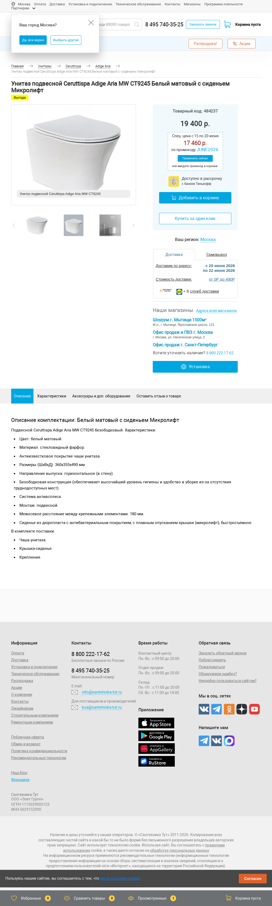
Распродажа (22, 681)
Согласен (252, 878)
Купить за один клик (195, 218)
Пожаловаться (212, 667)
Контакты (172, 4)
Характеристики (51, 396)
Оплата (40, 4)
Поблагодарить (212, 660)
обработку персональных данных (179, 850)
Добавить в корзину (195, 197)
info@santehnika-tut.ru (102, 692)
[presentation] (14, 225)
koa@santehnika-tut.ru (102, 707)
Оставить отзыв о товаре (159, 396)
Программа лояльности (223, 4)
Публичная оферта (27, 737)
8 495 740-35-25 (164, 24)
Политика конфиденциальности (39, 751)
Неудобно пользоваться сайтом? (228, 681)
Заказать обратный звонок (223, 653)
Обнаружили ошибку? (218, 674)
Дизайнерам (22, 708)
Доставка (57, 4)
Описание (22, 396)
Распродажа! (205, 43)
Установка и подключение (90, 4)
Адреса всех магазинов (216, 311)
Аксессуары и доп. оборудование (101, 396)
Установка (195, 366)
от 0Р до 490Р (222, 279)
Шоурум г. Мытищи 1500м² (179, 319)
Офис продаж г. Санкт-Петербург (185, 344)
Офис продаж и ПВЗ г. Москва (183, 332)
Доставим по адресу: (174, 266)
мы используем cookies (120, 878)
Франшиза (20, 780)
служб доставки (204, 291)
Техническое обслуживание (138, 4)
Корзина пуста (248, 24)
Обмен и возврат (26, 744)
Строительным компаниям (34, 715)
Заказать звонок (202, 24)
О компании (21, 694)
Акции (241, 43)
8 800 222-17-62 (219, 353)
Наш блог (19, 773)
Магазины (192, 4)
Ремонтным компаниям (32, 722)
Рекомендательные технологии (38, 758)
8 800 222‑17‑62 (90, 654)
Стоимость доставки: (174, 279)
